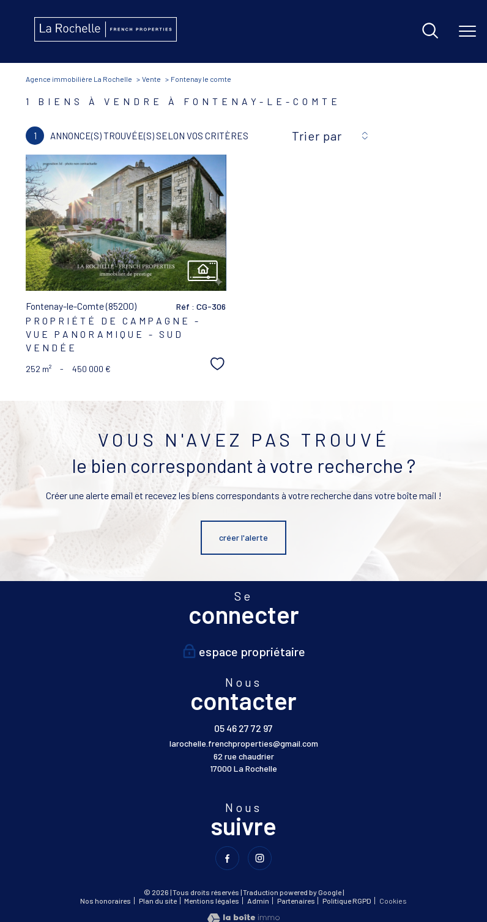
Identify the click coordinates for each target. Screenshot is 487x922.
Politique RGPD (346, 900)
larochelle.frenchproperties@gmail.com (243, 743)
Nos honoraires (105, 900)
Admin (258, 900)
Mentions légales (211, 900)
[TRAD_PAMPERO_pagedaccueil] (105, 38)
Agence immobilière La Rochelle (79, 79)
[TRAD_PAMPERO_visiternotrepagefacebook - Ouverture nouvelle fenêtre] (227, 858)
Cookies (393, 900)
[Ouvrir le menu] (467, 31)
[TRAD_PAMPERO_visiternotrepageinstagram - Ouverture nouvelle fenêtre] (260, 858)
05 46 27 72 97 (243, 728)
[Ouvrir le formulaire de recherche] (430, 31)
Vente (151, 79)
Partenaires (296, 900)
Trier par (317, 135)
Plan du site (158, 900)
